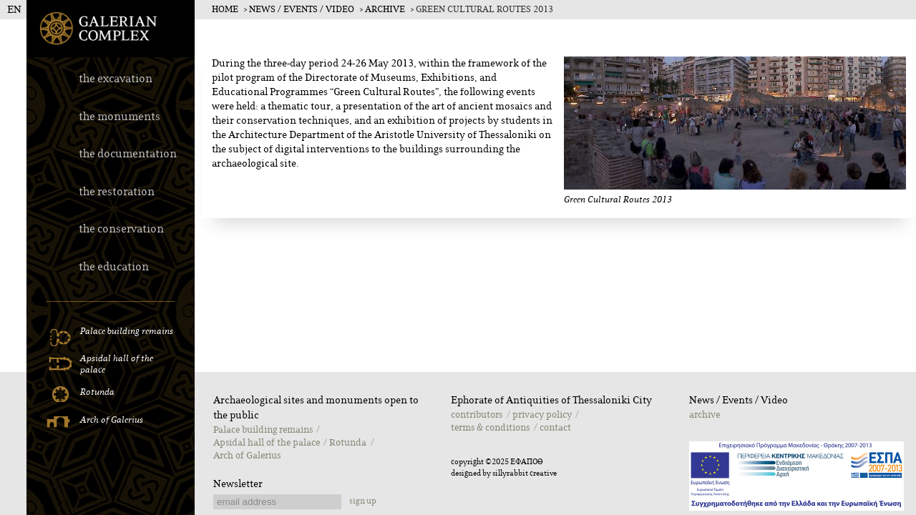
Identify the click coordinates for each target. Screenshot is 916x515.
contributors (476, 415)
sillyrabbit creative (524, 473)
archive (385, 9)
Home (225, 9)
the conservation (121, 229)
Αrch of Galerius (247, 455)
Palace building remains (263, 430)
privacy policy (542, 415)
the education (114, 267)
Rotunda (347, 442)
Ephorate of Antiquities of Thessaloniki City (551, 400)
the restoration (117, 192)
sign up (362, 501)
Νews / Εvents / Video (301, 9)
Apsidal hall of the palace (266, 442)
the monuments (119, 117)
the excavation (115, 79)
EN (14, 10)
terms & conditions (490, 427)
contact (555, 427)
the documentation (128, 154)
